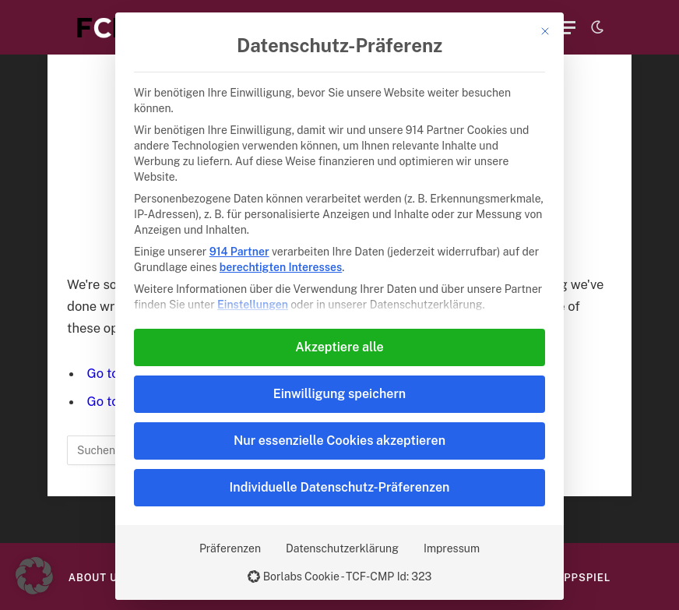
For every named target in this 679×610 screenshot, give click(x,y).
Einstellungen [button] (252, 304)
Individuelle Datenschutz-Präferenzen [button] (340, 487)
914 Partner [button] (239, 251)
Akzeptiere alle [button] (339, 347)
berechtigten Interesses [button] (281, 267)
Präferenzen (230, 548)
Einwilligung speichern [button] (339, 393)
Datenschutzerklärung (342, 548)
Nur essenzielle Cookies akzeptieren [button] (339, 440)
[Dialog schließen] (545, 31)
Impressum (452, 548)
